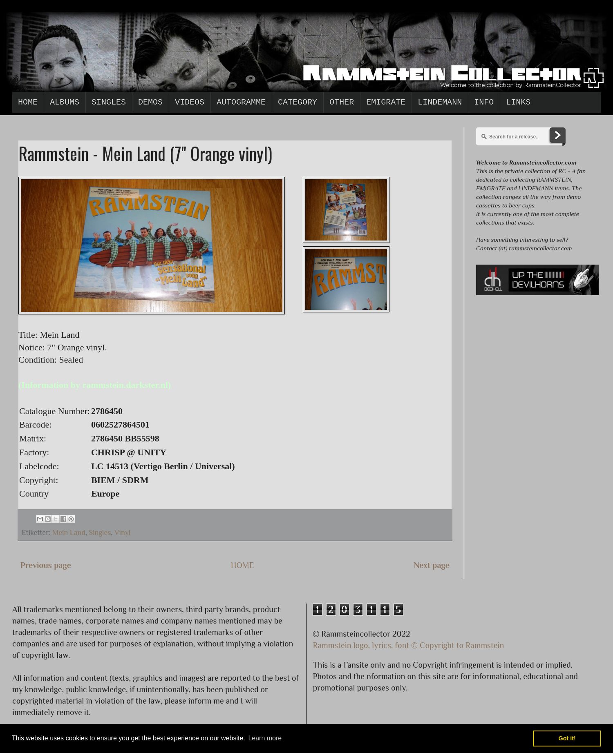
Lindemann (440, 102)
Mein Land (68, 532)
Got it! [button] (567, 738)
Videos (189, 102)
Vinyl (122, 532)
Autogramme (241, 102)
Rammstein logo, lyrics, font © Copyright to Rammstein (408, 645)
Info (484, 102)
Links (518, 102)
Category (297, 102)
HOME (242, 565)
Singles (109, 102)
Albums (64, 102)
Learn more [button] (265, 738)
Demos (150, 102)
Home (28, 102)
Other (341, 102)
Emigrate (385, 102)
